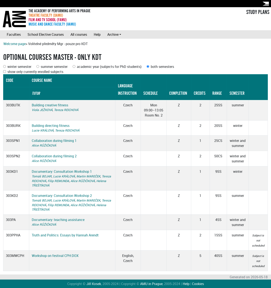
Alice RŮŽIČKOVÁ (44, 145)
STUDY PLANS (257, 12)
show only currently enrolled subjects (35, 71)
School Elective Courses (46, 34)
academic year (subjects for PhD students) (109, 66)
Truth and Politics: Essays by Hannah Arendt (65, 235)
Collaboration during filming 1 (54, 140)
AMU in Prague (151, 283)
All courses (79, 34)
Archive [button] (113, 34)
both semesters (162, 66)
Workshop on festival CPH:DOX (55, 255)
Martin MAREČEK (88, 176)
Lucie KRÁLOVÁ (43, 130)
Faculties (14, 34)
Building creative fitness (50, 105)
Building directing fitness (50, 125)
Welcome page (14, 43)
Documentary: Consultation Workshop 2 (62, 195)
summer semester (54, 66)
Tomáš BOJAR (42, 176)
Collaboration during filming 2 (54, 156)
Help (97, 34)
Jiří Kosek (93, 283)
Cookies (198, 283)
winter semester (19, 66)
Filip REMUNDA (58, 181)
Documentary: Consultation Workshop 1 (62, 171)
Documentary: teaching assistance (58, 219)
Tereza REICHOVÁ (66, 110)
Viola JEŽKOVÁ (42, 110)
